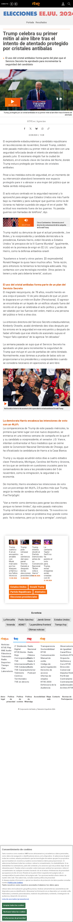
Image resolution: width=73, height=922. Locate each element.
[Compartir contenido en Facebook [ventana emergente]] (25, 128)
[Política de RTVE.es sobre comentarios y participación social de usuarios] (66, 698)
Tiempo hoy (61, 624)
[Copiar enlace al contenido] (48, 128)
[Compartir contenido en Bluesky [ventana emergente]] (36, 128)
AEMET (22, 624)
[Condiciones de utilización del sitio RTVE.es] (3, 698)
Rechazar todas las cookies (14, 912)
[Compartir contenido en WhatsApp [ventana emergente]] (42, 128)
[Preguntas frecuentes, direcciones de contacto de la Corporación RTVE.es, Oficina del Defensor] (56, 697)
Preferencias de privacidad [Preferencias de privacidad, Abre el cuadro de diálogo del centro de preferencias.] (14, 918)
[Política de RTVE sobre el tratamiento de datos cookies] (20, 699)
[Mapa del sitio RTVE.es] (48, 698)
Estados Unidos (62, 619)
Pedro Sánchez (26, 619)
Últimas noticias (36, 629)
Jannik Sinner (44, 619)
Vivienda (10, 624)
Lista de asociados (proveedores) (15, 899)
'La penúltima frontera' (40, 624)
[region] (36, 884)
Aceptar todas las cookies (13, 905)
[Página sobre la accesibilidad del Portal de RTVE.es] (39, 697)
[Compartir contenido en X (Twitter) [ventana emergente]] (31, 128)
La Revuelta (9, 619)
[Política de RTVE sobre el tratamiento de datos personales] (10, 699)
